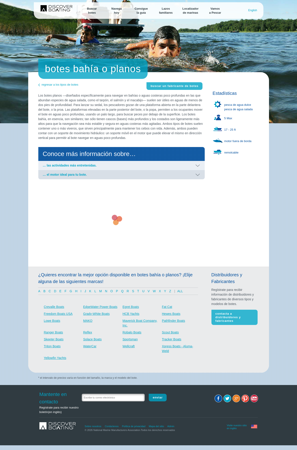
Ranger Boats (53, 332)
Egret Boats (131, 307)
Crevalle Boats (54, 307)
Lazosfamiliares (166, 10)
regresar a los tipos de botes (60, 84)
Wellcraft (129, 346)
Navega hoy (116, 10)
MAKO (87, 320)
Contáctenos (112, 426)
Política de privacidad (134, 426)
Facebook (218, 398)
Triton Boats (52, 346)
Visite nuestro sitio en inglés (237, 426)
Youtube (254, 398)
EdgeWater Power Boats (100, 307)
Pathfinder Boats (173, 320)
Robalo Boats (132, 332)
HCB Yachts (131, 314)
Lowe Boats (52, 320)
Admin (170, 426)
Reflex (87, 332)
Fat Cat (167, 307)
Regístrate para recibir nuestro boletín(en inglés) (59, 410)
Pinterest (245, 398)
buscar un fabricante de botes (174, 86)
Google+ (236, 398)
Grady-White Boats (96, 314)
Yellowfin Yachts (55, 358)
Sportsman (130, 339)
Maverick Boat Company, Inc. (140, 323)
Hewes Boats (171, 314)
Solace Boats (92, 339)
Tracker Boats (171, 339)
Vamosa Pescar (215, 10)
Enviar (158, 397)
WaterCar (89, 346)
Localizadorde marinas (190, 10)
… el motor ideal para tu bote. (65, 174)
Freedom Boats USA (58, 314)
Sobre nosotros (93, 426)
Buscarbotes (92, 10)
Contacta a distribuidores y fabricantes (228, 317)
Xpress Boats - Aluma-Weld (177, 348)
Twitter (227, 398)
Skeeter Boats (54, 339)
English (252, 10)
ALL (180, 291)
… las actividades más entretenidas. (70, 165)
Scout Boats (170, 332)
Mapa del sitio (156, 426)
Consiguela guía (141, 10)
